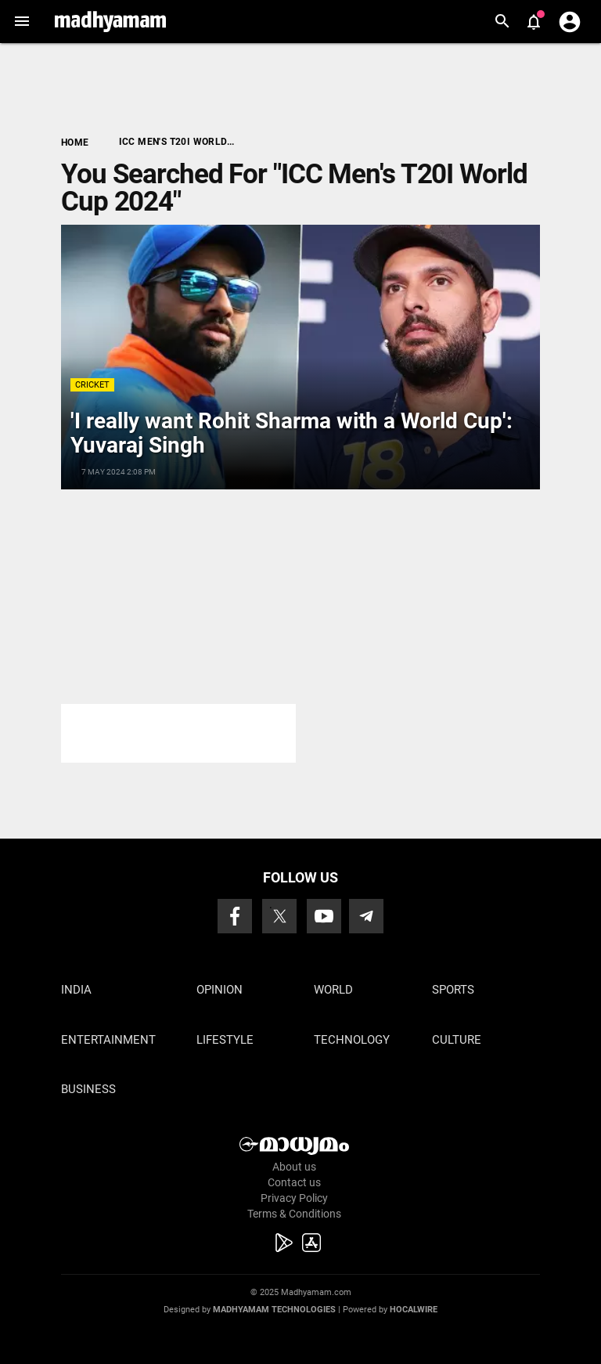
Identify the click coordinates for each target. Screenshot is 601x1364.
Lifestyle (225, 1040)
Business (88, 1089)
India (76, 990)
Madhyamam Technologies (274, 1309)
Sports (453, 990)
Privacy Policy (294, 1198)
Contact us (294, 1182)
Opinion (219, 990)
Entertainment (108, 1040)
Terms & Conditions (294, 1213)
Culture (456, 1040)
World (333, 990)
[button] (21, 21)
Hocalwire (413, 1309)
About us (294, 1166)
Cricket (92, 385)
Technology (352, 1040)
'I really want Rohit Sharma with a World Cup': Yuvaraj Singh (291, 433)
